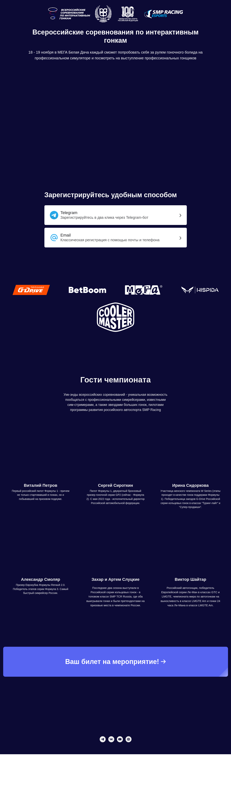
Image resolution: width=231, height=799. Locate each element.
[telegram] (103, 739)
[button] (115, 240)
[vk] (111, 739)
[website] (129, 739)
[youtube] (120, 739)
